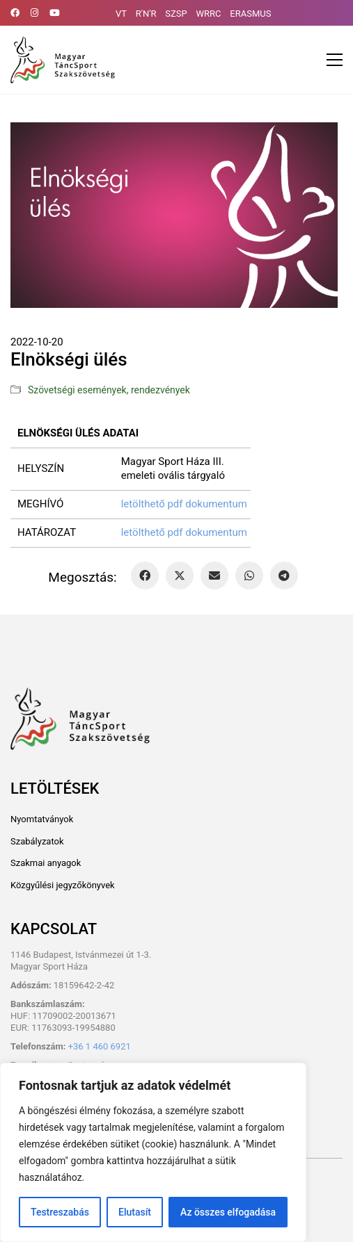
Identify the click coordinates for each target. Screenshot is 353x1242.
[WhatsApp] (249, 575)
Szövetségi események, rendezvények (109, 389)
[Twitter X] (180, 575)
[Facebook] (145, 575)
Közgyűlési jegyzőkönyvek (62, 885)
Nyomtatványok (41, 819)
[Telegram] (284, 575)
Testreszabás (60, 1212)
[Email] (214, 575)
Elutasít (134, 1212)
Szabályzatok (37, 841)
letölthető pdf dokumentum (184, 504)
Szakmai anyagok (45, 863)
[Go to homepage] (62, 59)
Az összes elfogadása (228, 1212)
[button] (335, 60)
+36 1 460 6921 (99, 1046)
